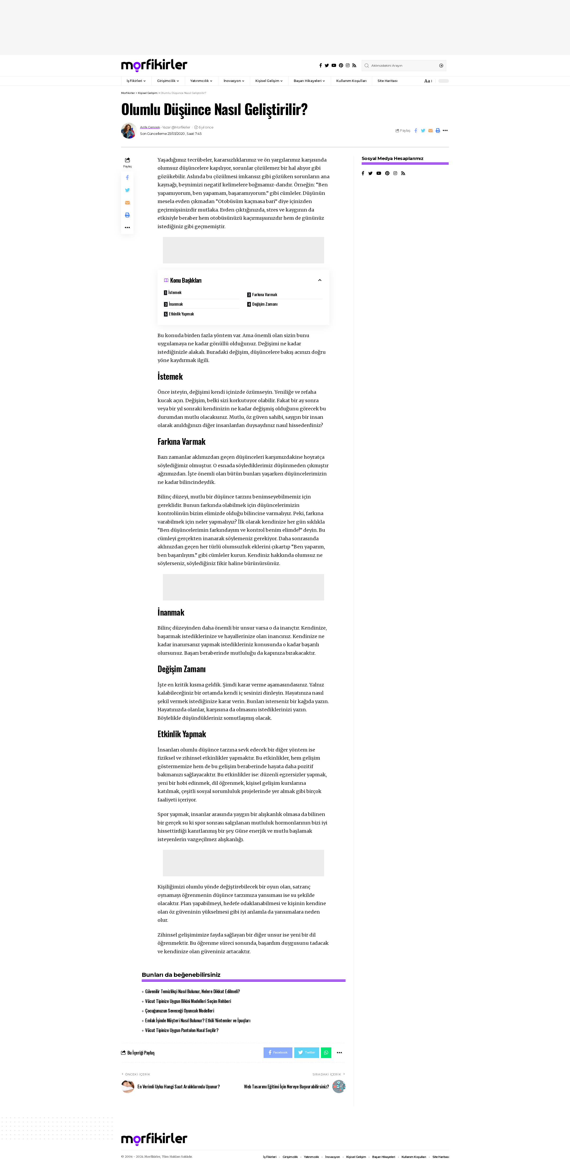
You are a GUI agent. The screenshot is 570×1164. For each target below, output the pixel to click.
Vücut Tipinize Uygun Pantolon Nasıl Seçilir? (181, 1030)
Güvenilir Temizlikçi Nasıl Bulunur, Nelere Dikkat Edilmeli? (192, 991)
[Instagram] (347, 65)
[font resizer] (428, 81)
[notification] (417, 81)
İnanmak (177, 304)
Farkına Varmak (265, 294)
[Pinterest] (341, 65)
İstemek (175, 292)
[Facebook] (320, 65)
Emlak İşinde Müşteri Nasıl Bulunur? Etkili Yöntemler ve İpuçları (197, 1020)
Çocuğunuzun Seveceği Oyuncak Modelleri (179, 1010)
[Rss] (354, 65)
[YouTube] (334, 65)
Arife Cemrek (151, 127)
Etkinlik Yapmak (181, 313)
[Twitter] (326, 65)
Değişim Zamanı (265, 304)
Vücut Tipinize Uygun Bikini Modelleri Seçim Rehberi (188, 1001)
